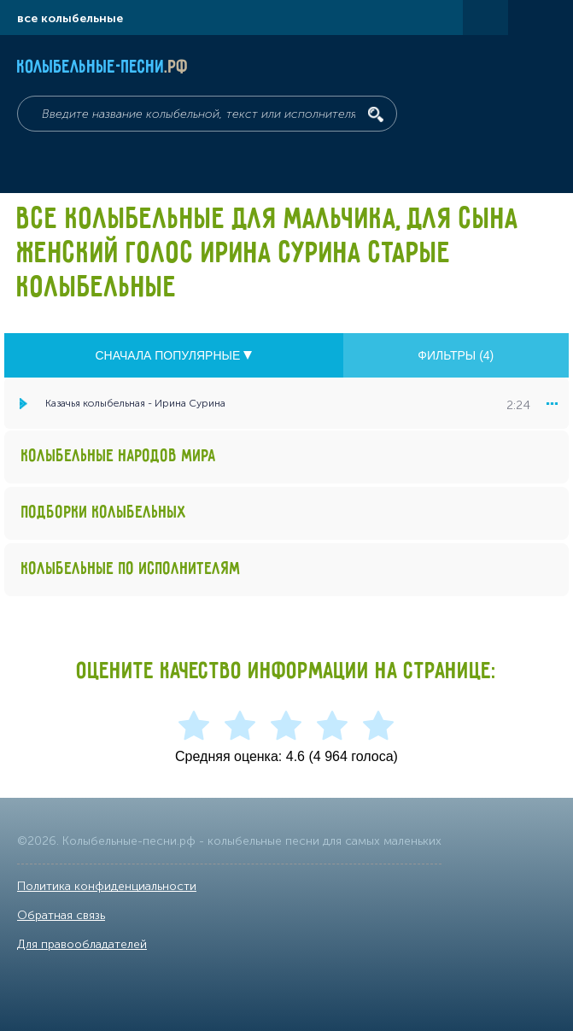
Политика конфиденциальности (106, 886)
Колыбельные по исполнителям (131, 569)
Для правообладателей (82, 944)
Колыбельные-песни (103, 67)
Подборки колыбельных (104, 513)
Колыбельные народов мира (118, 456)
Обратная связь (61, 915)
